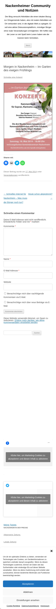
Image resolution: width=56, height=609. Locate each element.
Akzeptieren (28, 584)
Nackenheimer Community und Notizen (28, 8)
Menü (28, 45)
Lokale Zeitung (10, 542)
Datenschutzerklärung (30, 606)
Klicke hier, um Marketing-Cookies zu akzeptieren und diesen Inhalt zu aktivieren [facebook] (28, 457)
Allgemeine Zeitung (12, 535)
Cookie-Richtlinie (13, 606)
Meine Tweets (10, 525)
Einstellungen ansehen (28, 600)
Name (7, 259)
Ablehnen (28, 592)
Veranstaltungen (11, 175)
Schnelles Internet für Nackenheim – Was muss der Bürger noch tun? (15, 198)
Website (7, 282)
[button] (51, 550)
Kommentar (10, 226)
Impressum (44, 606)
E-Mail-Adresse (11, 270)
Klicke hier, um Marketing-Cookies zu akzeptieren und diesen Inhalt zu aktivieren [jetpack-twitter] (28, 499)
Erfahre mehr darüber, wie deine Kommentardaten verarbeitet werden (24, 321)
